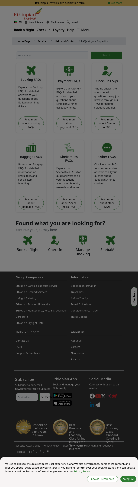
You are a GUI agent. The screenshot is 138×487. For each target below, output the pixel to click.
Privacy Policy (82, 471)
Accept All (128, 479)
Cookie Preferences (102, 479)
